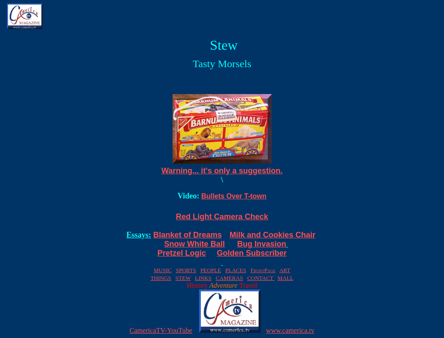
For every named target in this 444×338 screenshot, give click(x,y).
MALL (286, 278)
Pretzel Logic (181, 253)
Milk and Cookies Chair (273, 235)
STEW (183, 278)
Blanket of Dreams (187, 235)
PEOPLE (210, 270)
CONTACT (260, 278)
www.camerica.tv (290, 330)
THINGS (160, 278)
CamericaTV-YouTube (161, 330)
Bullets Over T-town (233, 196)
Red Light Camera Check (222, 216)
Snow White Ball (194, 244)
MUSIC (163, 270)
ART (284, 270)
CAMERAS (229, 278)
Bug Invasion (261, 244)
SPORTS (186, 270)
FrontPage (263, 270)
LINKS (203, 278)
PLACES (235, 270)
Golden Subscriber (252, 253)
